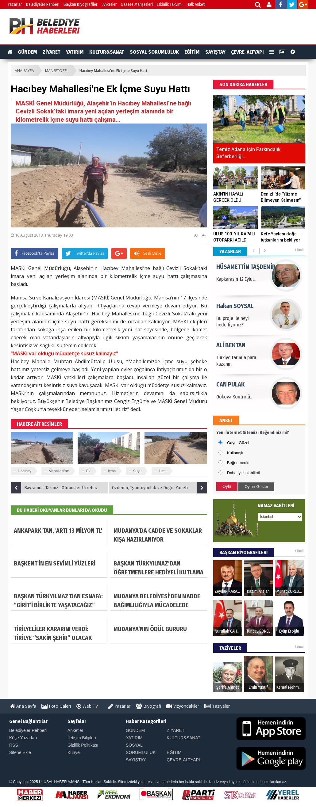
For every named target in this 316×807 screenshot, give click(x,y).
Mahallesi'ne (58, 471)
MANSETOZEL (56, 70)
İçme (112, 471)
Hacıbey (24, 471)
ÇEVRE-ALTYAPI (247, 52)
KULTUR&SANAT (106, 52)
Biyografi (148, 706)
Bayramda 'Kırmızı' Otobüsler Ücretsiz (54, 487)
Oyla (226, 486)
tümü (299, 250)
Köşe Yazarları (23, 737)
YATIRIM (75, 52)
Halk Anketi (196, 4)
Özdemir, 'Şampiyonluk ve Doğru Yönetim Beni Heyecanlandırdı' (159, 487)
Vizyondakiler (182, 706)
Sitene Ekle (20, 752)
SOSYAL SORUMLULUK (154, 52)
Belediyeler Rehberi (43, 4)
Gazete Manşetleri (137, 4)
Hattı (162, 471)
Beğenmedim (239, 462)
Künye (73, 752)
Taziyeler (217, 706)
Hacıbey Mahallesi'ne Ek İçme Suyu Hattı (113, 70)
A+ (196, 235)
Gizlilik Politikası (82, 745)
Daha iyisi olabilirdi (243, 472)
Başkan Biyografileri (81, 4)
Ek (88, 471)
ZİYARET (51, 52)
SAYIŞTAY (215, 52)
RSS (13, 745)
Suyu (137, 471)
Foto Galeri (56, 706)
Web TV (87, 706)
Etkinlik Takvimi (170, 4)
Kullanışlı (235, 453)
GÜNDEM (27, 52)
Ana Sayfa (23, 706)
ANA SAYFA (24, 70)
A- (204, 235)
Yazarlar (15, 4)
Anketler (109, 4)
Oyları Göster (256, 486)
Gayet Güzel (238, 442)
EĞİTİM (192, 52)
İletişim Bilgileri (81, 737)
